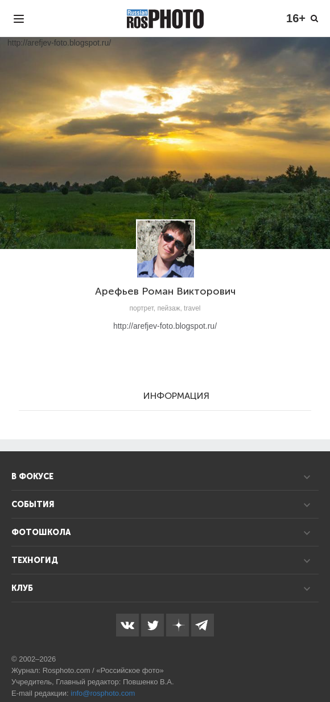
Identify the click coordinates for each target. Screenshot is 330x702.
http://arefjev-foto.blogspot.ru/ (165, 325)
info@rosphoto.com (103, 693)
